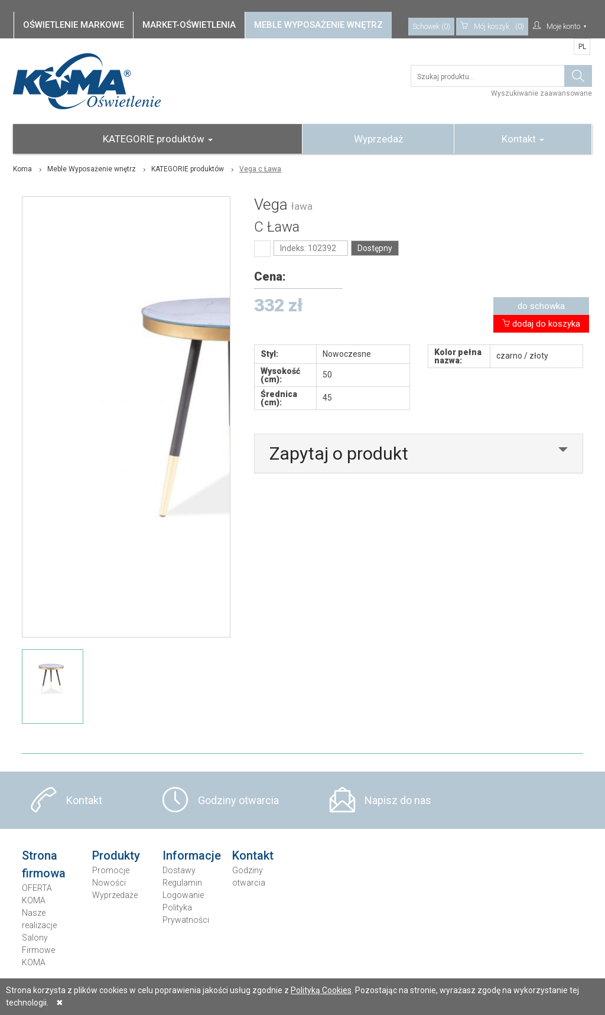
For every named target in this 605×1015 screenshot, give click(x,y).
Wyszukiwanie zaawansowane (541, 93)
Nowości (109, 882)
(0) (492, 26)
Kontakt (523, 139)
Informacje (191, 855)
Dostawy (179, 870)
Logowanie (183, 895)
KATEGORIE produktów (158, 139)
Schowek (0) (431, 26)
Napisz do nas (398, 800)
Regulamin (182, 882)
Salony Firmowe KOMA (38, 950)
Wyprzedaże (115, 895)
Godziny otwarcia (238, 800)
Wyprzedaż (378, 139)
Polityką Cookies (321, 990)
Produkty (116, 855)
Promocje (110, 870)
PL (582, 47)
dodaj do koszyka (541, 323)
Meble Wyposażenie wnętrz (91, 169)
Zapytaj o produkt (338, 453)
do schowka (541, 306)
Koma (22, 169)
